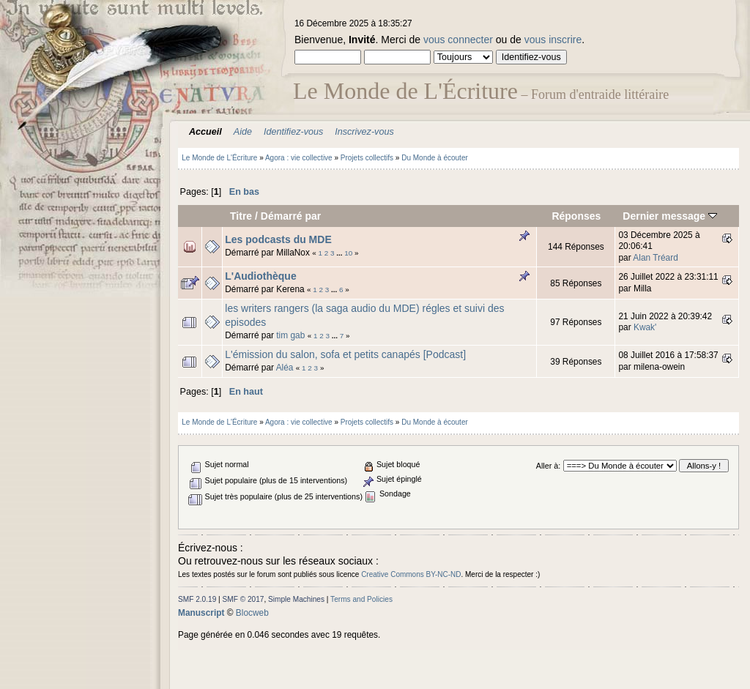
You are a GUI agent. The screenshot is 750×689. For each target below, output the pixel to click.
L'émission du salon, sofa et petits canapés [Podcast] (345, 354)
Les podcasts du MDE (278, 239)
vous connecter (458, 39)
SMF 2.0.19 (197, 599)
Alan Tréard (655, 258)
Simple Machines (296, 599)
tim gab (290, 335)
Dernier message (670, 216)
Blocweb (252, 613)
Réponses (576, 216)
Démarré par (291, 216)
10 (348, 253)
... (340, 253)
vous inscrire (553, 39)
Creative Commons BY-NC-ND (411, 574)
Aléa (285, 367)
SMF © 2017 (243, 599)
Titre (241, 216)
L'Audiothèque (260, 276)
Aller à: (548, 465)
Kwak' (645, 327)
